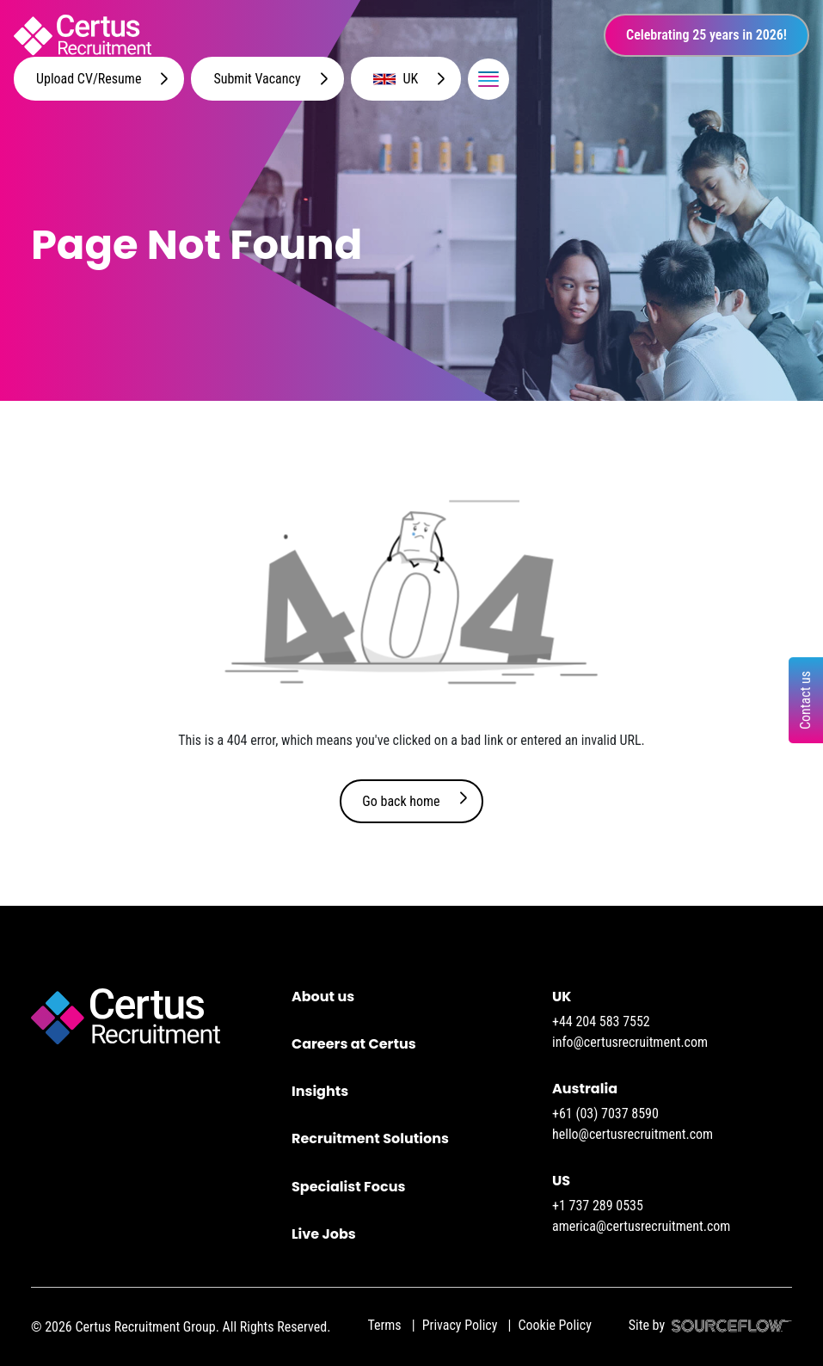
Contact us (805, 700)
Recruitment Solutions (370, 1138)
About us (323, 996)
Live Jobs (324, 1234)
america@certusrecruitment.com (641, 1226)
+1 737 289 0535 (597, 1205)
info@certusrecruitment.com (630, 1042)
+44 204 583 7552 (601, 1021)
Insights (320, 1091)
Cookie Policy (554, 1325)
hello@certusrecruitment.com (632, 1134)
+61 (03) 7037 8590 (605, 1113)
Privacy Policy (460, 1325)
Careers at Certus (354, 1044)
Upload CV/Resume (88, 79)
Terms (384, 1325)
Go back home (400, 801)
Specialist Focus (348, 1187)
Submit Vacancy (256, 79)
